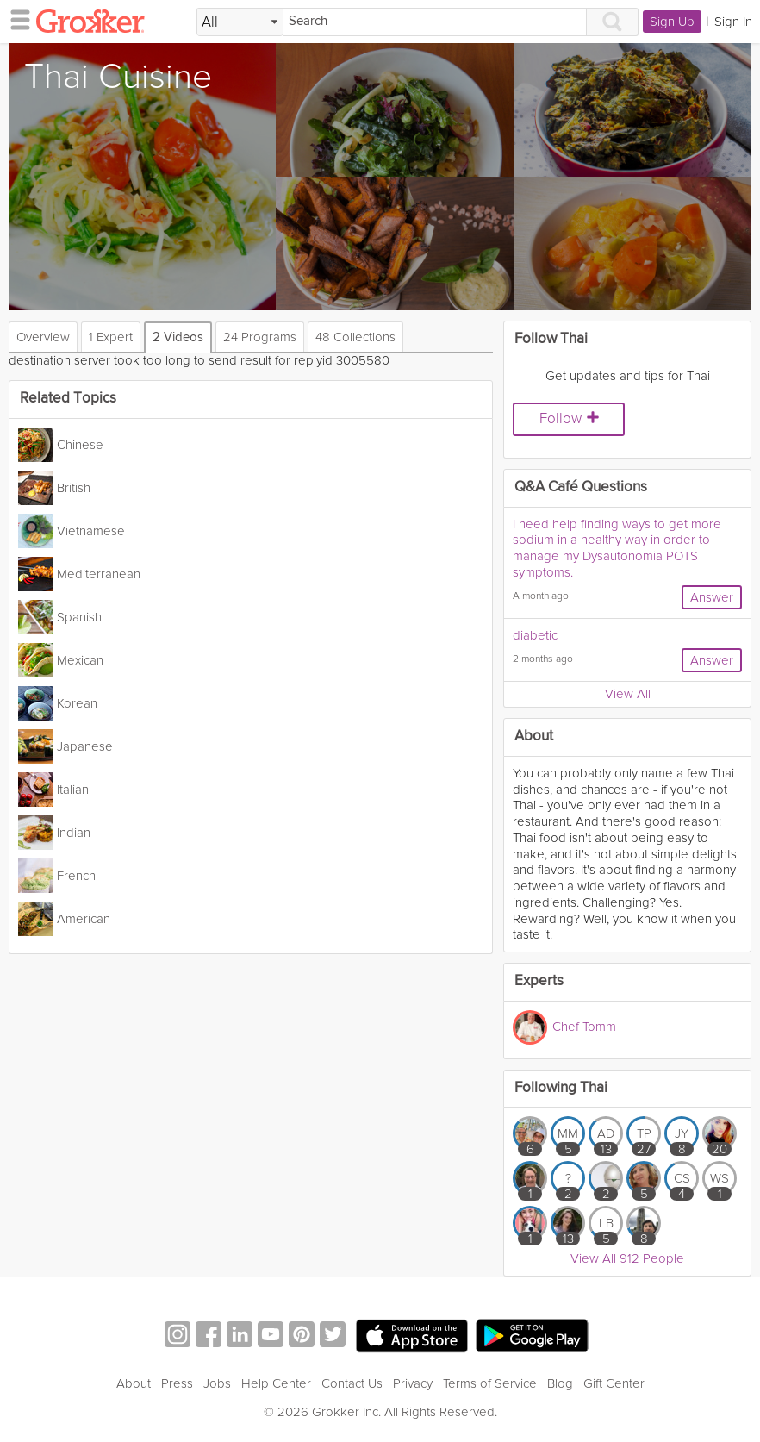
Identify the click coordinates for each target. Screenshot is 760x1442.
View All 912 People (627, 1258)
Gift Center (614, 1383)
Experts (539, 981)
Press (177, 1383)
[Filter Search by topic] (240, 22)
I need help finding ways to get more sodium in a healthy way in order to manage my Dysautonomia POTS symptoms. (617, 548)
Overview (43, 337)
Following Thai (560, 1088)
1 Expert (111, 337)
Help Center (276, 1383)
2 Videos (178, 337)
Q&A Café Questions (580, 487)
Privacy (413, 1383)
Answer (711, 597)
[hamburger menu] (15, 19)
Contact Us (352, 1383)
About (133, 1383)
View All (628, 694)
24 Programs (259, 337)
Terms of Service (490, 1383)
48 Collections (355, 337)
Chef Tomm (584, 1025)
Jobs (217, 1383)
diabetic (535, 635)
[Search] (435, 22)
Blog (560, 1383)
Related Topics (68, 398)
